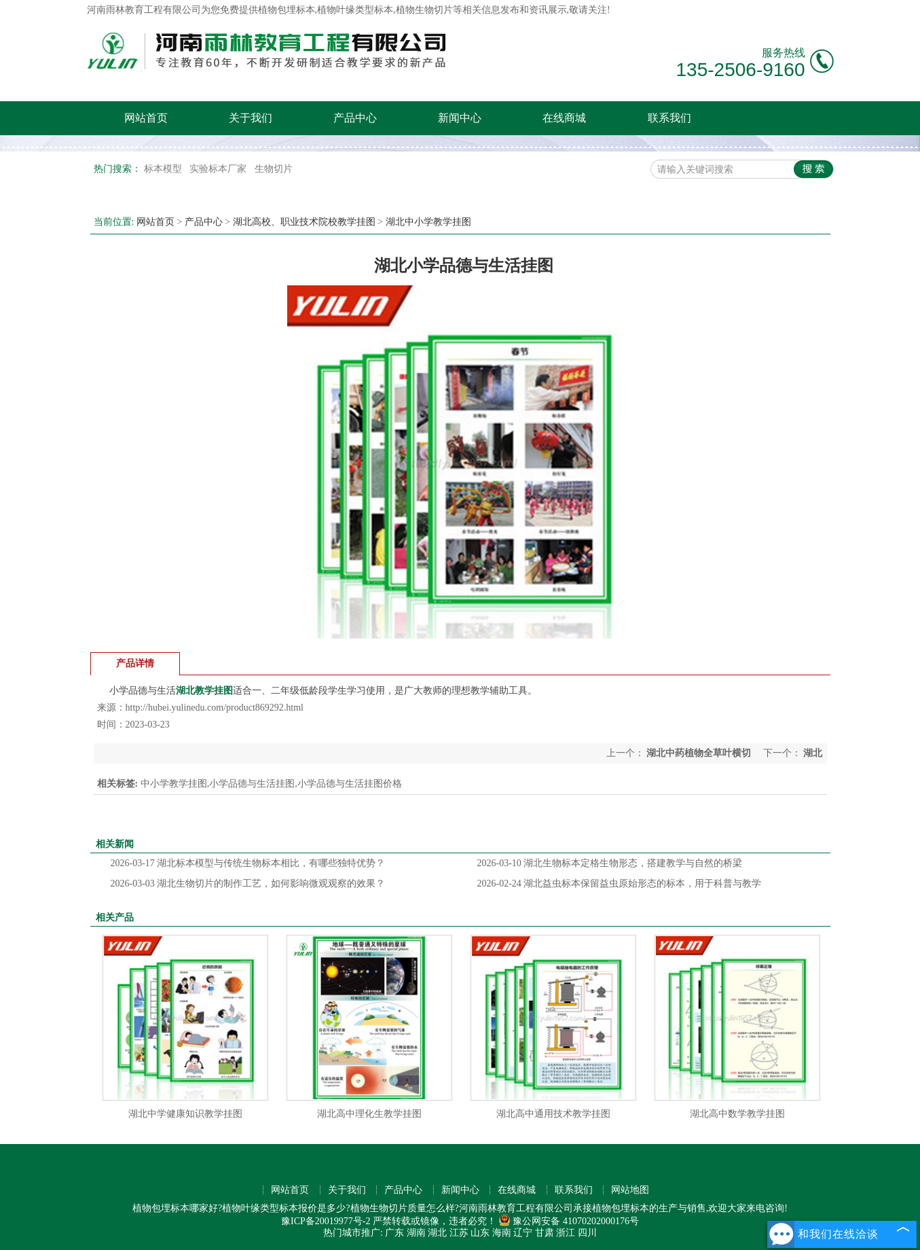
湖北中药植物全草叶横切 (699, 753)
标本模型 (164, 169)
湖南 (416, 1233)
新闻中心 (459, 118)
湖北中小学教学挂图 (428, 222)
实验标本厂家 (219, 169)
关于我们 (250, 118)
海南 (501, 1233)
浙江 (565, 1233)
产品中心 (355, 118)
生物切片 (274, 169)
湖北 (437, 1233)
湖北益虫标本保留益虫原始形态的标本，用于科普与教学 (619, 883)
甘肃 (544, 1233)
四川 (587, 1233)
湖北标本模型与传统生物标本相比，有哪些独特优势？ (248, 863)
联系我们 (669, 118)
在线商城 (564, 118)
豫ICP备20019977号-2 (325, 1221)
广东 (394, 1233)
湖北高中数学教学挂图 (737, 1114)
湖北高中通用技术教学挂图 (553, 1114)
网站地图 (630, 1190)
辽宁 (522, 1233)
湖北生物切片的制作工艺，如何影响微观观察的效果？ (248, 883)
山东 (480, 1233)
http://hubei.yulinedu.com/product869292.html (214, 707)
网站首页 (146, 118)
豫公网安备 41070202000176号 (568, 1221)
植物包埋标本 (286, 10)
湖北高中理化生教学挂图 (369, 1114)
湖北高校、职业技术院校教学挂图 (304, 222)
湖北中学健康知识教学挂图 (185, 1114)
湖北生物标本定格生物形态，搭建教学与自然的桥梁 (610, 863)
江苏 (458, 1233)
